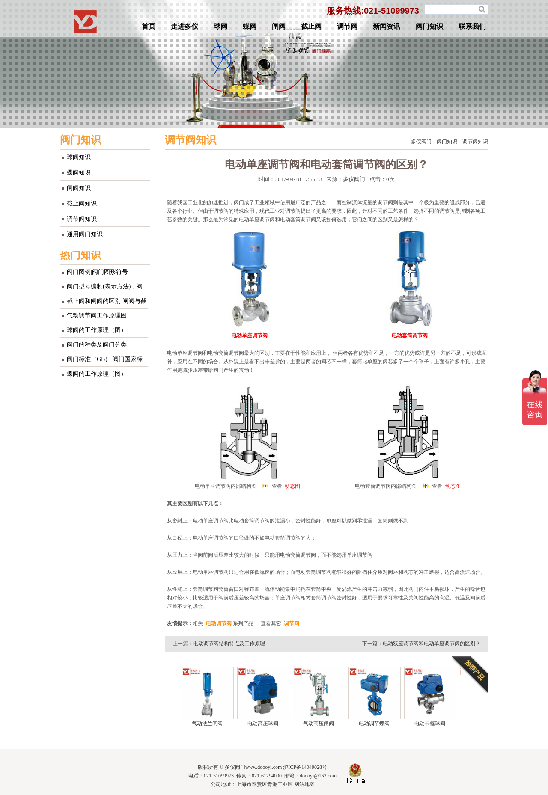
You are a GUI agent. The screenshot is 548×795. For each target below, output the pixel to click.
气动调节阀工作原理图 (97, 315)
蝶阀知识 (79, 172)
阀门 (426, 142)
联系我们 (472, 26)
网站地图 (304, 784)
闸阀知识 (79, 188)
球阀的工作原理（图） (97, 330)
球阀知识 (79, 157)
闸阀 (279, 26)
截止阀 (311, 26)
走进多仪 (184, 26)
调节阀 (347, 26)
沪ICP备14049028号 (305, 767)
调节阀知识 (82, 219)
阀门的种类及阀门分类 (97, 344)
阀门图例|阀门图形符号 (97, 272)
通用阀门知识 (85, 234)
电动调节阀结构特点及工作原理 (229, 644)
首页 (148, 26)
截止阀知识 (82, 203)
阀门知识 (429, 26)
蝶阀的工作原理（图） (97, 374)
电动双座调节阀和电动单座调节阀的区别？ (431, 644)
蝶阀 (249, 26)
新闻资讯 (386, 26)
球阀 (220, 26)
